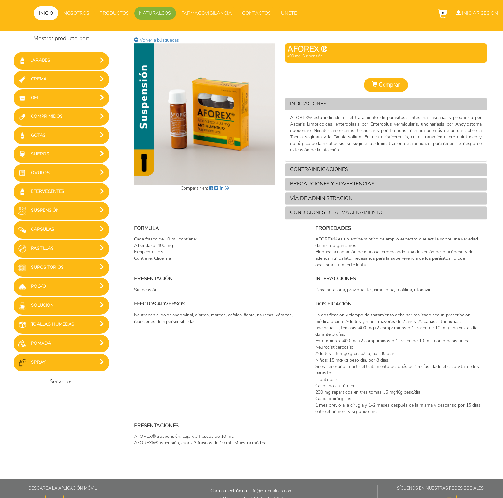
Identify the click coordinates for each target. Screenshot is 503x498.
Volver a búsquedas (156, 40)
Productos (114, 13)
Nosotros (76, 13)
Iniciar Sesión (477, 13)
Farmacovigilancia (206, 13)
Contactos (256, 13)
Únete (289, 13)
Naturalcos (155, 13)
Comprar (386, 85)
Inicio (46, 13)
